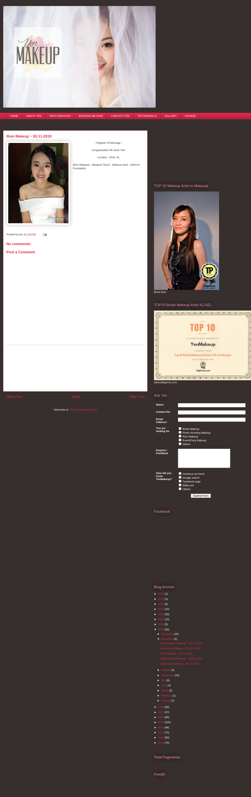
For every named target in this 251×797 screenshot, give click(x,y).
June (164, 688)
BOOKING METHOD (91, 115)
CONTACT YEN (120, 115)
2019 (161, 633)
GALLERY (171, 115)
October (166, 673)
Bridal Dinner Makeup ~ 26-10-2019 (181, 662)
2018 (161, 710)
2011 (161, 746)
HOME (14, 115)
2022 (161, 617)
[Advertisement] (184, 148)
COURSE (190, 115)
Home (76, 396)
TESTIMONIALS (147, 115)
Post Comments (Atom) (83, 409)
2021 (161, 622)
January (166, 704)
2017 (161, 715)
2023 (161, 612)
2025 (161, 602)
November (167, 642)
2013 (161, 736)
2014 (161, 731)
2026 (161, 597)
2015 (161, 725)
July (164, 683)
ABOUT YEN (33, 115)
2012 (161, 741)
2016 (161, 720)
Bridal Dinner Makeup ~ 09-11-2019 (181, 646)
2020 (161, 627)
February (166, 699)
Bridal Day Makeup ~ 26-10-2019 (179, 667)
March (165, 694)
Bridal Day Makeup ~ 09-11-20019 (180, 651)
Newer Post (14, 396)
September (168, 678)
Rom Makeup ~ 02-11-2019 (176, 657)
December (167, 637)
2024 (161, 607)
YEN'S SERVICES (60, 115)
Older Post (136, 396)
